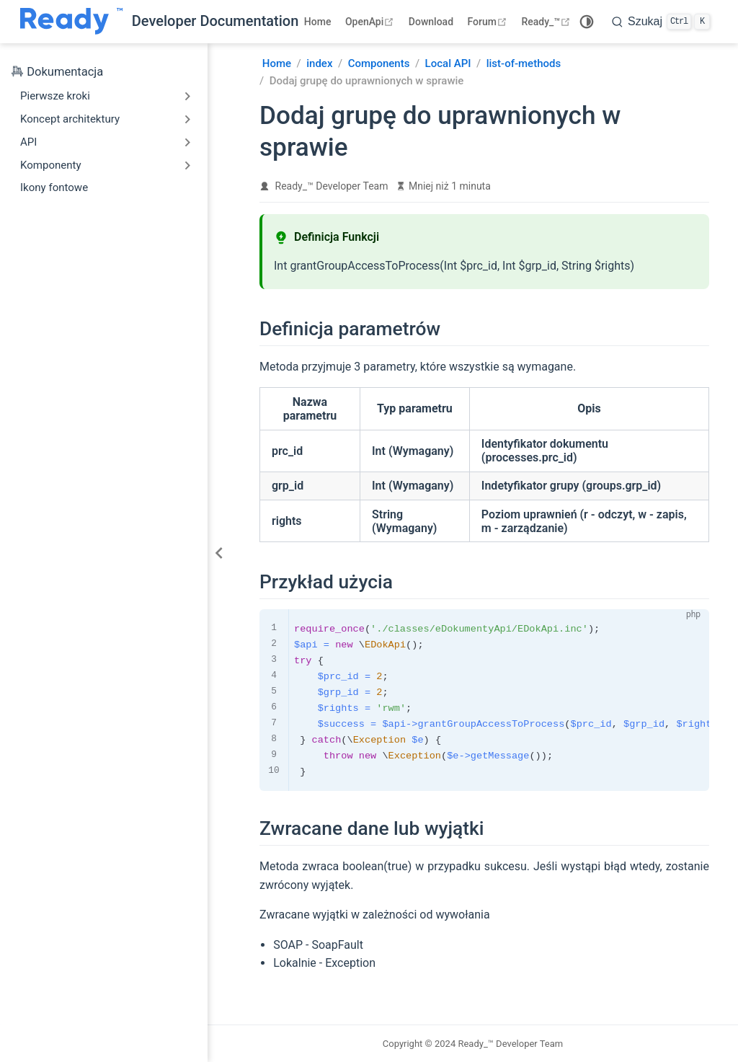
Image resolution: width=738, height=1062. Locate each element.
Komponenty (50, 165)
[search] (661, 21)
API (28, 142)
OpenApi (371, 21)
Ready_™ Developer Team (331, 186)
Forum (489, 21)
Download (431, 21)
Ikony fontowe (54, 187)
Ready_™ (547, 21)
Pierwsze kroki (55, 95)
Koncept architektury (70, 118)
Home (318, 21)
